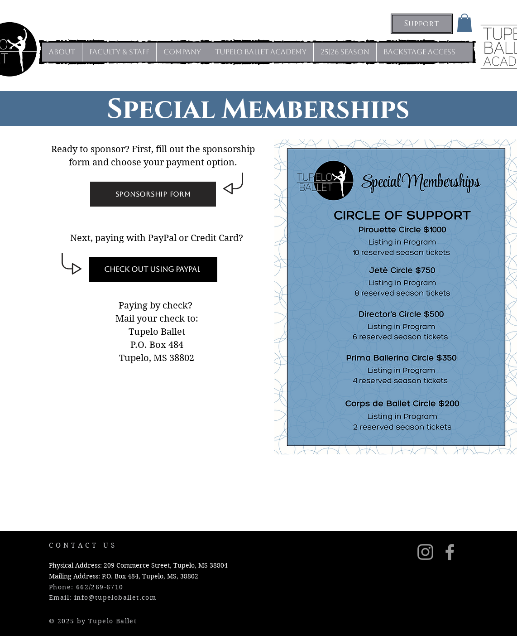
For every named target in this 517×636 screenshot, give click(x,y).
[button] (464, 23)
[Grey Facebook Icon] (449, 552)
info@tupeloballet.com (115, 597)
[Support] (422, 24)
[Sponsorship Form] (153, 194)
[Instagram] (425, 552)
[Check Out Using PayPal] (153, 269)
